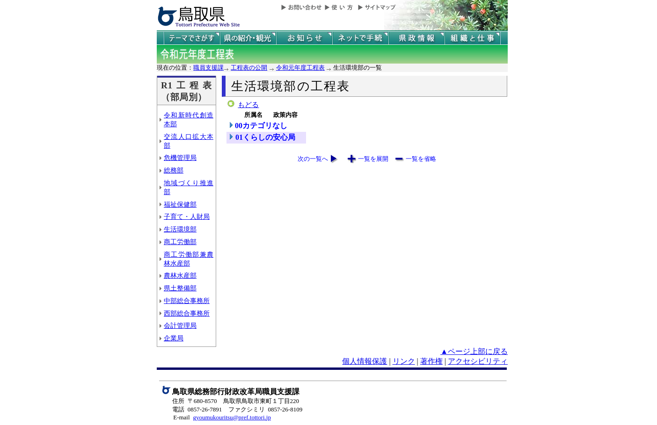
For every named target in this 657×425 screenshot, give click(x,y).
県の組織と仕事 (473, 38)
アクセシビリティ (478, 361)
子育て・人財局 (187, 216)
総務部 (173, 170)
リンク (404, 361)
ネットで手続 (360, 38)
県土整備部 (180, 288)
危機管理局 (180, 157)
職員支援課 (208, 67)
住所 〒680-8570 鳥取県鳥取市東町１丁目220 (235, 400)
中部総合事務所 (187, 300)
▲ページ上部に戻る (474, 351)
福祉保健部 (180, 204)
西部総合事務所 (187, 313)
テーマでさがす (192, 38)
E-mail (181, 417)
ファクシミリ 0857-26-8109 (265, 409)
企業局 (173, 338)
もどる (248, 104)
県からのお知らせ (304, 38)
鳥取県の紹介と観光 (248, 38)
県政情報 (416, 38)
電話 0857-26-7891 (197, 409)
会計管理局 (180, 325)
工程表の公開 (249, 67)
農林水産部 (180, 275)
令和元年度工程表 (300, 67)
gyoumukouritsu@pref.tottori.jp (232, 417)
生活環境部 (180, 229)
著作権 (431, 361)
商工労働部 (180, 241)
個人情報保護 (364, 361)
